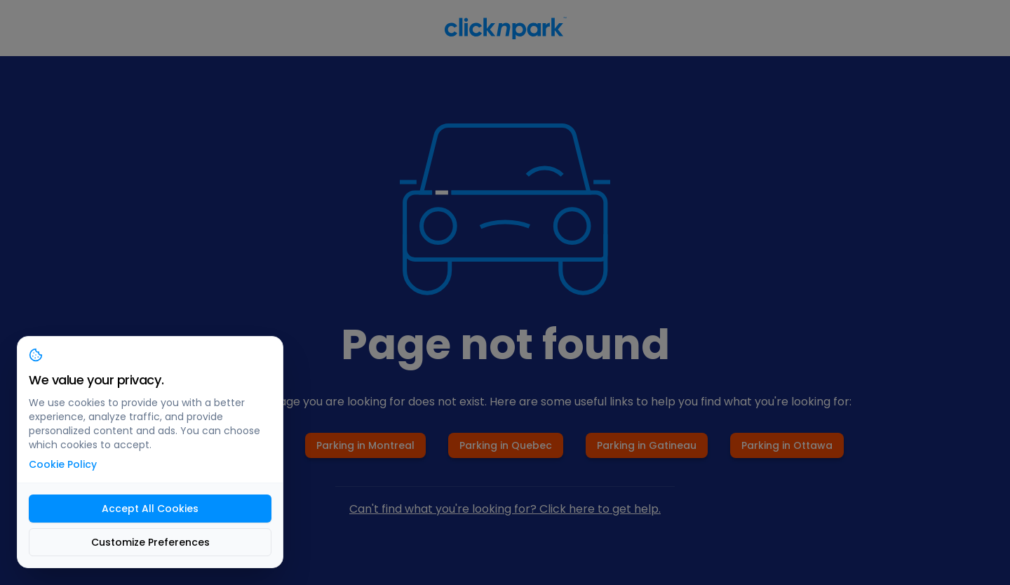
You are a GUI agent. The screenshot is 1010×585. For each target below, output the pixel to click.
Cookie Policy (63, 464)
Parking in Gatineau (646, 445)
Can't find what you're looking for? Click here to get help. (505, 509)
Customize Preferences (150, 542)
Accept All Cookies (150, 509)
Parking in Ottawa (787, 445)
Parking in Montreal (365, 445)
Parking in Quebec (505, 445)
